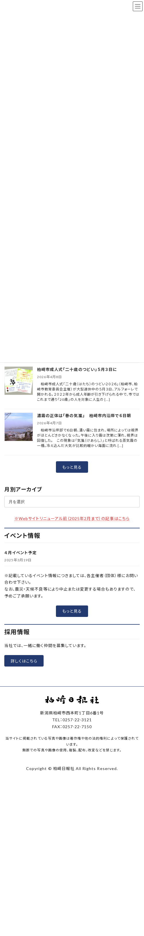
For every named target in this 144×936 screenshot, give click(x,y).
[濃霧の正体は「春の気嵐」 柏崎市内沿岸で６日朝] (18, 427)
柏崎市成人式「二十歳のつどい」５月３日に (77, 369)
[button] (72, 467)
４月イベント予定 (20, 552)
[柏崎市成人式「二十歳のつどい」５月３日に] (18, 381)
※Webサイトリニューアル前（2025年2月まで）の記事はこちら (72, 518)
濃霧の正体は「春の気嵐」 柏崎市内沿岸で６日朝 (84, 415)
